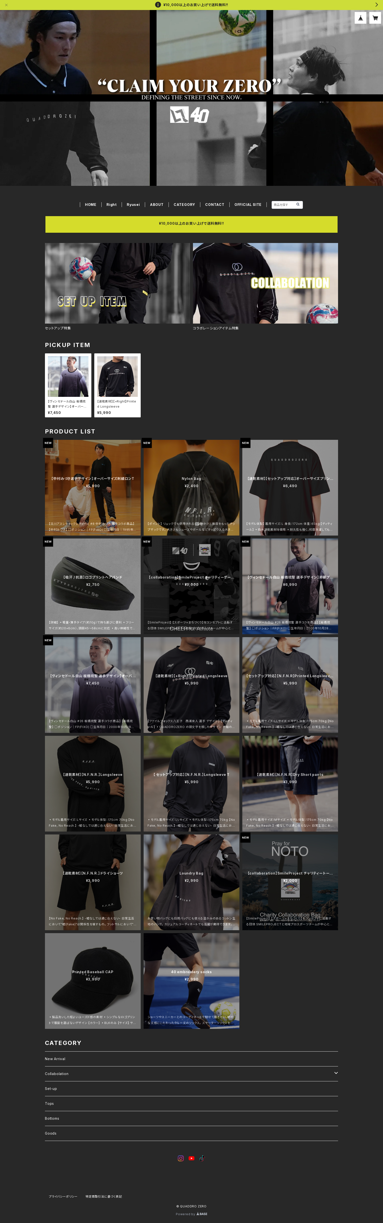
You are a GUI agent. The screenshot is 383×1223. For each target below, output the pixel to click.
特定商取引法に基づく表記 (103, 1196)
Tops (49, 1103)
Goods (51, 1133)
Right (111, 204)
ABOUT (157, 204)
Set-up (51, 1088)
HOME (90, 204)
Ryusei (133, 204)
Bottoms (52, 1118)
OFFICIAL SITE (248, 204)
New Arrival (55, 1059)
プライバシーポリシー (63, 1196)
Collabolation (56, 1074)
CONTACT (214, 204)
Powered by (191, 1214)
